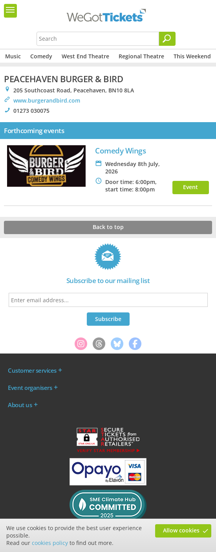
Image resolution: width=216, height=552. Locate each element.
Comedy (41, 56)
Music (13, 56)
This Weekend (192, 56)
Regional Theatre (141, 56)
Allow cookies (181, 530)
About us (20, 405)
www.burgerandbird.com (46, 100)
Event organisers (30, 387)
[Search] (167, 39)
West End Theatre (85, 56)
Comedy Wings (120, 150)
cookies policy (50, 543)
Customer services (32, 370)
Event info (190, 188)
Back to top (108, 227)
